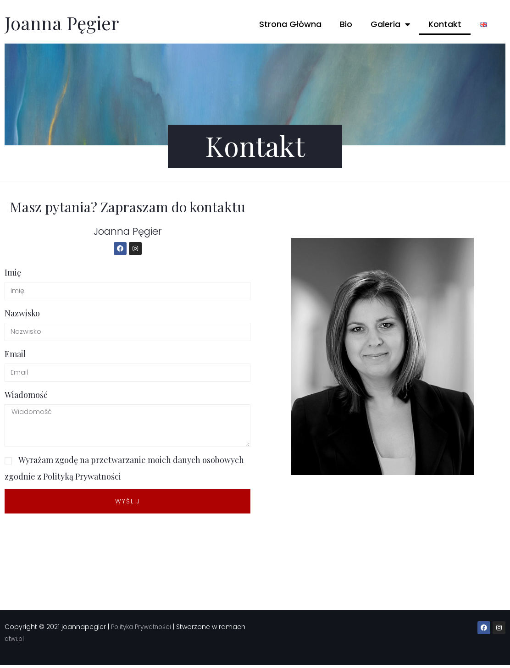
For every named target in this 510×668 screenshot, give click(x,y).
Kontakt (444, 24)
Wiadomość (26, 395)
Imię (13, 271)
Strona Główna (290, 24)
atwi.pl (43, 641)
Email (15, 354)
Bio (346, 24)
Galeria (390, 24)
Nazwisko (22, 313)
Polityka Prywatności (144, 629)
